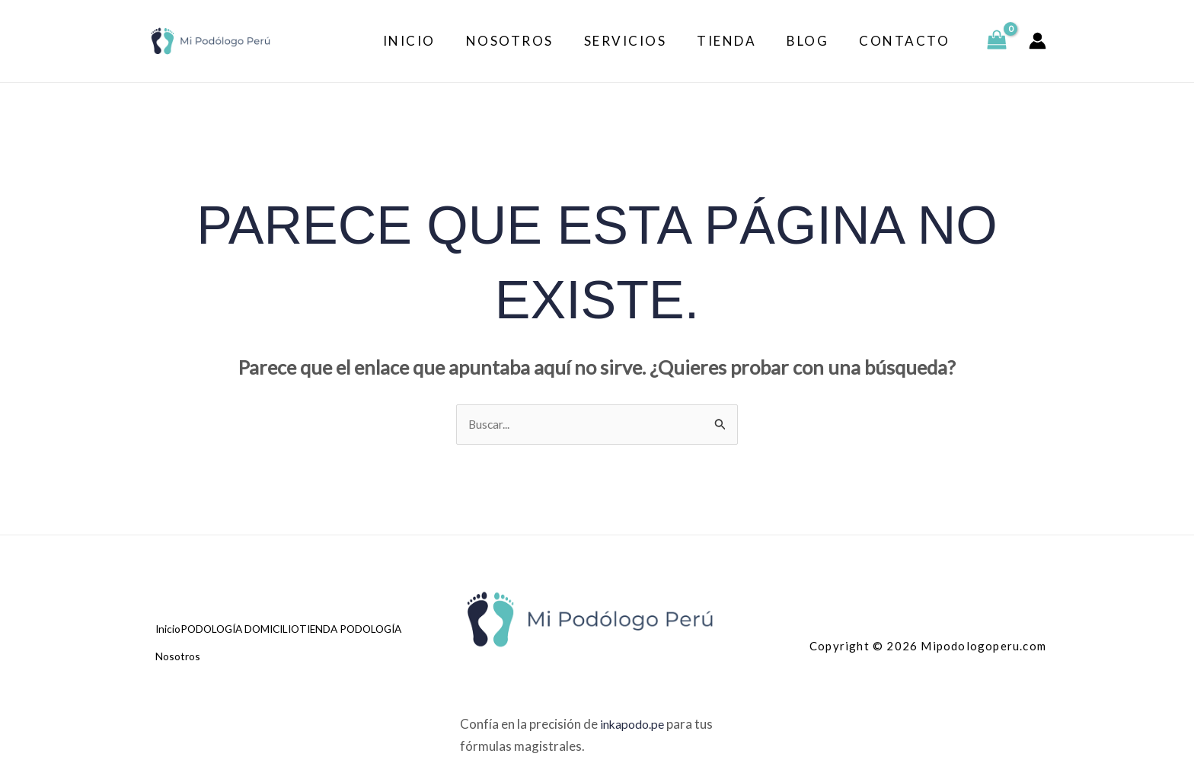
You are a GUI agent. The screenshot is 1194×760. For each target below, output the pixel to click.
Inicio (434, 41)
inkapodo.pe (635, 726)
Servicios (641, 41)
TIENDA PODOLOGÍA (212, 659)
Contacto (906, 41)
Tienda (738, 41)
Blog (814, 41)
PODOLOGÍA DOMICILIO (260, 637)
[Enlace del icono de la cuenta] (1037, 40)
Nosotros (530, 41)
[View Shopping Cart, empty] (997, 41)
